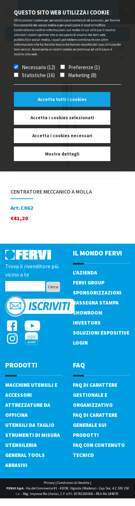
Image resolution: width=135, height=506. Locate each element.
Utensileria (21, 445)
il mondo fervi (97, 253)
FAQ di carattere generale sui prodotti (95, 425)
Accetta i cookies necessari (62, 136)
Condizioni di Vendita (73, 482)
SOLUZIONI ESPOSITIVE (101, 332)
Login (80, 342)
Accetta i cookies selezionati (62, 118)
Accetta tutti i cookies (62, 99)
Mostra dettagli (62, 154)
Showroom (87, 312)
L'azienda (85, 272)
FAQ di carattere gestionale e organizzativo (95, 395)
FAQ (79, 364)
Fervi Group (88, 282)
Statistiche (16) (38, 75)
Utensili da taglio (29, 425)
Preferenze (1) (84, 67)
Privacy (49, 482)
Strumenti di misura (32, 435)
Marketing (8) (82, 75)
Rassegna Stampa (96, 302)
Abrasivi (16, 465)
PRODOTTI (21, 364)
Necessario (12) (38, 67)
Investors (87, 322)
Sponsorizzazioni (97, 292)
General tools (25, 455)
